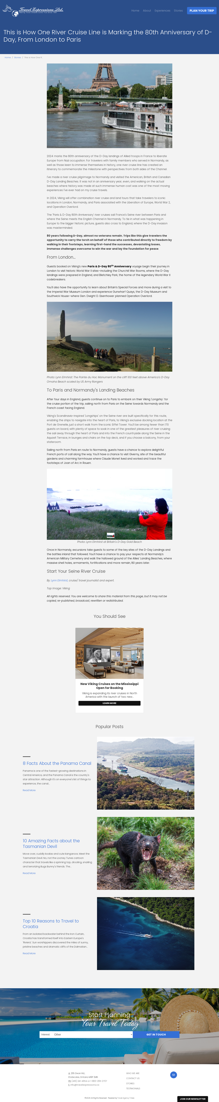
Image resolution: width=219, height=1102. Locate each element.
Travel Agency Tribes (125, 1098)
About (147, 10)
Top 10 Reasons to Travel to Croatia (51, 923)
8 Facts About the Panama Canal (57, 763)
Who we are (132, 1073)
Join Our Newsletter (192, 1098)
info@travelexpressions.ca (85, 1084)
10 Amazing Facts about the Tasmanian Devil (51, 843)
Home (135, 10)
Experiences (162, 10)
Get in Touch (156, 1034)
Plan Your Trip (202, 11)
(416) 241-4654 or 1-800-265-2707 (89, 1081)
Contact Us (133, 1078)
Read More (29, 790)
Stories (178, 10)
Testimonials (133, 1088)
